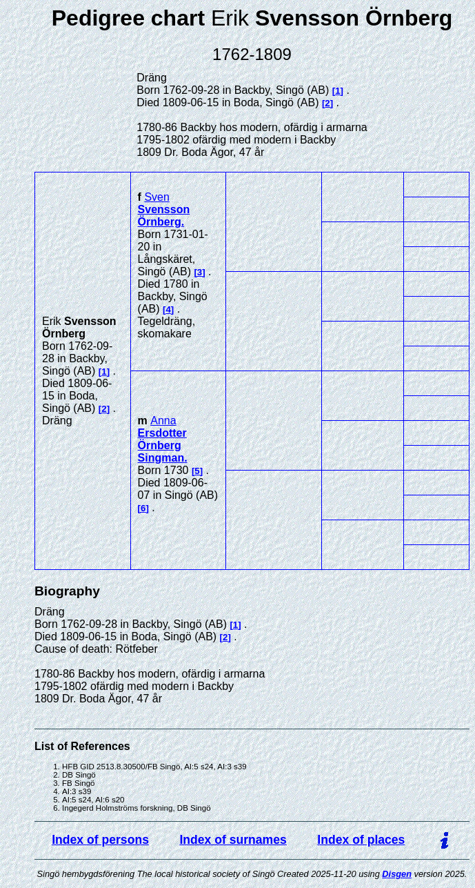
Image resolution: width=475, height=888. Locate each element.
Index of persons (100, 840)
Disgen (397, 874)
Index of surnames (232, 840)
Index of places (361, 840)
